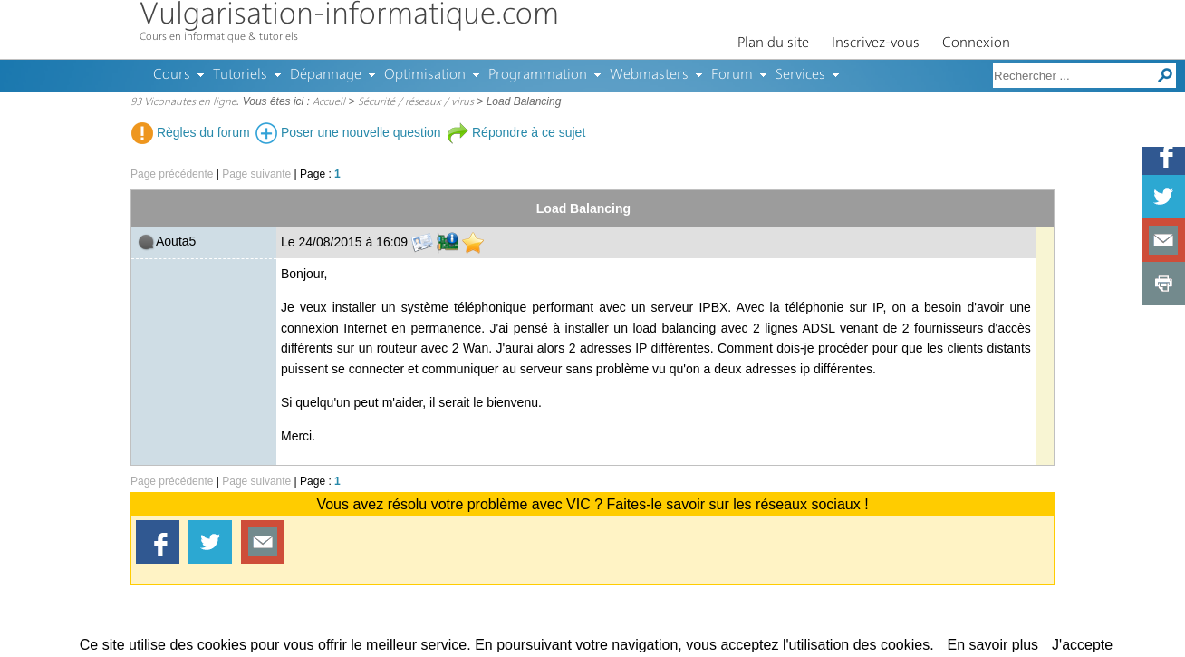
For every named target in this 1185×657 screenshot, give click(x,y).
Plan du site (773, 43)
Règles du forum (190, 132)
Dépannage (325, 75)
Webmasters (649, 75)
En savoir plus (993, 644)
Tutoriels (240, 75)
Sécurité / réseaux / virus (416, 102)
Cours (171, 75)
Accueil (329, 102)
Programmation (537, 75)
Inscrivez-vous (876, 43)
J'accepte (1082, 644)
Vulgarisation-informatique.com (349, 16)
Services (800, 75)
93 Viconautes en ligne (183, 102)
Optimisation (425, 75)
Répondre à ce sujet (516, 132)
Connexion (976, 43)
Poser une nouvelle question (348, 132)
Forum (732, 75)
